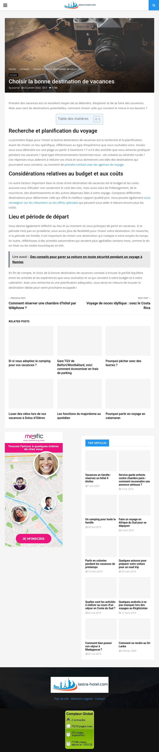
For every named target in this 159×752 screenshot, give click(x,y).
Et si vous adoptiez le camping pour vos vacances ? (29, 363)
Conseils (13, 75)
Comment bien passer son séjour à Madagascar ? (98, 646)
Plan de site (61, 698)
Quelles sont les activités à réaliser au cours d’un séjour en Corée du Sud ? (100, 605)
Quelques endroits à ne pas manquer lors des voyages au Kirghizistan (133, 605)
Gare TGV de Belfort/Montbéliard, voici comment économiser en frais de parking (77, 367)
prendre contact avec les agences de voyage (94, 164)
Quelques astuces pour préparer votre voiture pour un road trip (132, 564)
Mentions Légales (82, 698)
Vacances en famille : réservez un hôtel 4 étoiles (98, 478)
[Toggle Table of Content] (94, 119)
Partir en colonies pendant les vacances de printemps (100, 564)
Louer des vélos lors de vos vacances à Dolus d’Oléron (27, 416)
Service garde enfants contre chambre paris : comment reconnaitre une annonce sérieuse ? (134, 479)
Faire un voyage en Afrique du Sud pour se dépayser (132, 522)
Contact (100, 698)
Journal (16, 87)
